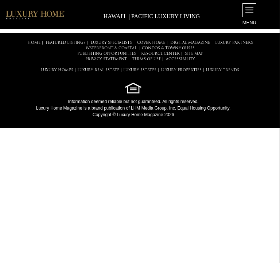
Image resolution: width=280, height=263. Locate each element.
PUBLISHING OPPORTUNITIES (106, 54)
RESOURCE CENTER (160, 54)
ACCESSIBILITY (180, 59)
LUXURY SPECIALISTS (111, 43)
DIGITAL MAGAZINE (190, 43)
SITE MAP (194, 54)
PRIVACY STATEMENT (106, 59)
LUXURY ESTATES (139, 70)
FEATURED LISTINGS (66, 43)
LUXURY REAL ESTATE (98, 70)
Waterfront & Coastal (111, 48)
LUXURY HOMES (57, 70)
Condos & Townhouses (168, 48)
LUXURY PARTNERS (234, 43)
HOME (33, 43)
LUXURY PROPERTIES (181, 70)
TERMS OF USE (146, 59)
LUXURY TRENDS (222, 70)
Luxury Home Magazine (59, 108)
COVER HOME (151, 43)
